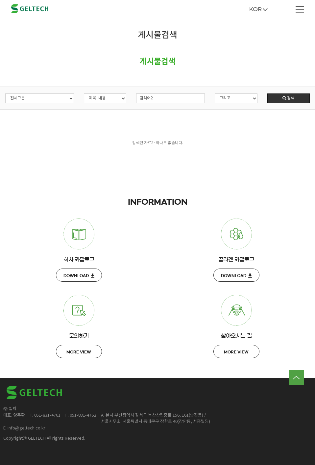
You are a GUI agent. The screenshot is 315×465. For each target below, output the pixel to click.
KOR (255, 9)
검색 (288, 98)
